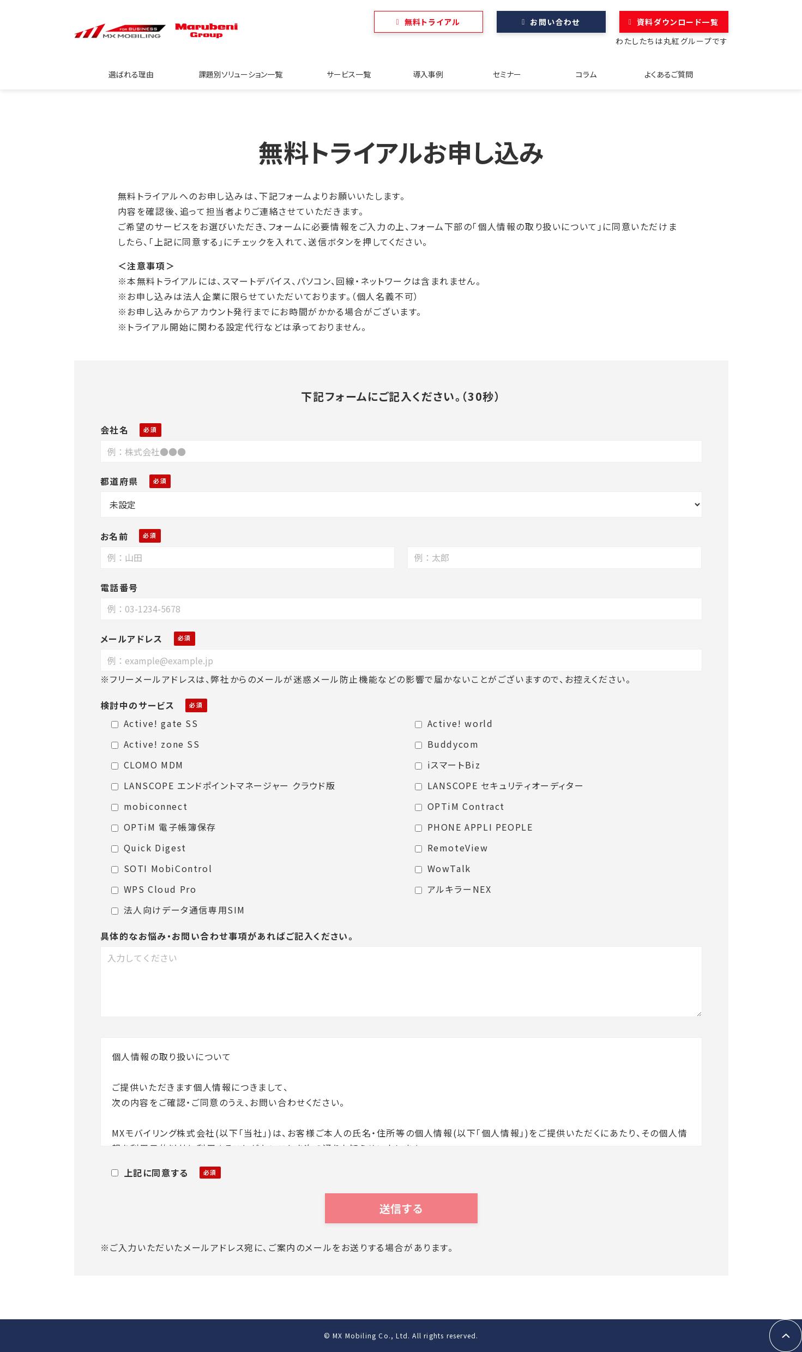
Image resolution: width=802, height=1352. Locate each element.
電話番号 (119, 587)
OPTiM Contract (460, 806)
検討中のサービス (137, 705)
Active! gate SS (154, 723)
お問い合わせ (555, 21)
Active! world (454, 723)
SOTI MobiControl (162, 868)
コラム (586, 74)
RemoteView (452, 847)
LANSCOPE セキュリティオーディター (499, 785)
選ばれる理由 (131, 74)
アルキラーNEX (453, 889)
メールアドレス (131, 638)
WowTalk (443, 868)
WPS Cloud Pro (154, 889)
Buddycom (447, 743)
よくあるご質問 (668, 74)
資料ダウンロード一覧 (678, 21)
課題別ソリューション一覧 (240, 74)
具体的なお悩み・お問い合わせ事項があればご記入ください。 (227, 935)
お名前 (114, 536)
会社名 (114, 429)
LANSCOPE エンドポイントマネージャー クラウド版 (223, 785)
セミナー (507, 74)
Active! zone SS (155, 743)
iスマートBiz (448, 764)
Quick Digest (148, 847)
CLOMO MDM (147, 764)
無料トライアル (433, 21)
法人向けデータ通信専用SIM (178, 909)
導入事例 (428, 74)
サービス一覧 (349, 74)
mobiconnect (149, 806)
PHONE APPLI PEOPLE (474, 826)
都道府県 (119, 481)
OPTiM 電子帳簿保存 (163, 826)
